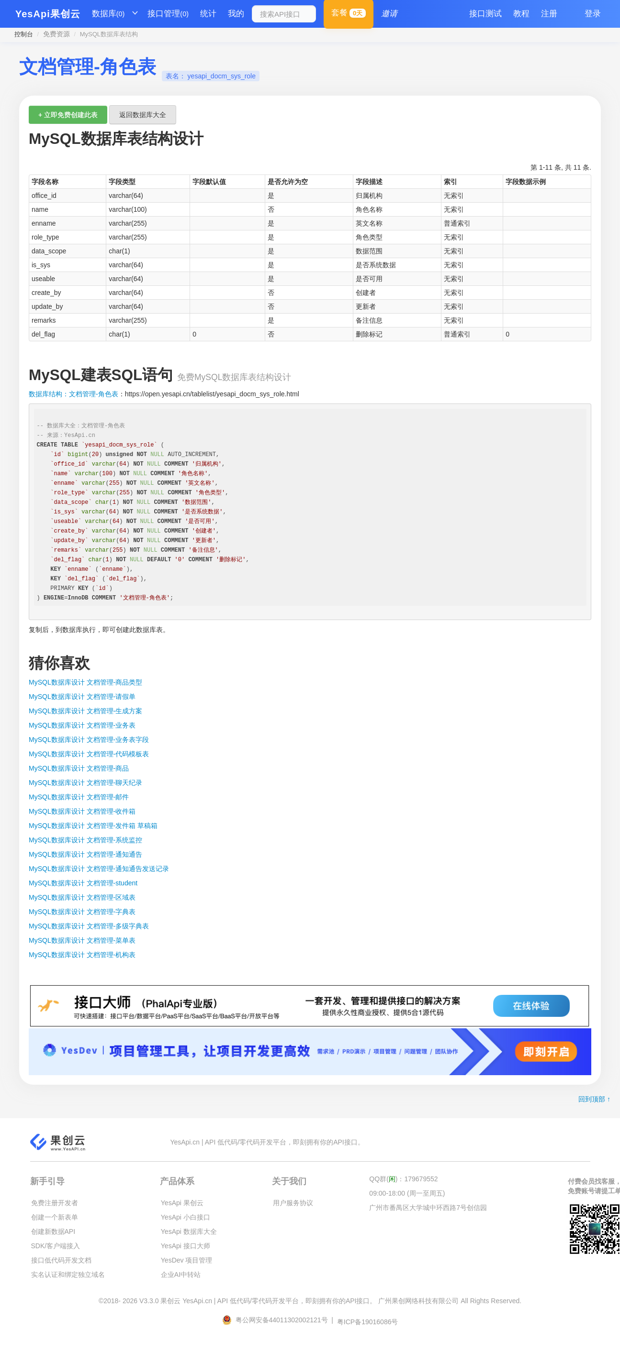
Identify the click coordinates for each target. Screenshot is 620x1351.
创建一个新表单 (54, 1217)
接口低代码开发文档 (61, 1260)
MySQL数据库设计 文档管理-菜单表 (82, 940)
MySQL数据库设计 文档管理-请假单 (82, 696)
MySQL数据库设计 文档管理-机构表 (82, 955)
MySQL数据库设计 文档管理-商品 (79, 768)
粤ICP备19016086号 (367, 1322)
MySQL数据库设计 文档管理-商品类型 (85, 682)
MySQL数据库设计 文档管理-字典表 (82, 911)
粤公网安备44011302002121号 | (278, 1320)
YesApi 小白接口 (185, 1217)
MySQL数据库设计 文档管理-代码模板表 (89, 754)
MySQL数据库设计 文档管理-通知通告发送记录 (99, 868)
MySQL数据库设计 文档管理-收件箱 (82, 811)
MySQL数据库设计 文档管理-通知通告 (85, 854)
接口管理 (168, 14)
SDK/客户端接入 (55, 1246)
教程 (521, 13)
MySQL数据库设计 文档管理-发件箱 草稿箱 (93, 825)
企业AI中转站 (181, 1274)
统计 (208, 13)
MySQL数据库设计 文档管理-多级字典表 (89, 926)
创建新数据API (53, 1231)
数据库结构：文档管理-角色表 (73, 394)
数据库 (108, 14)
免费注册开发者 (54, 1203)
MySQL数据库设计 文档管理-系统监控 (85, 840)
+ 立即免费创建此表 (68, 115)
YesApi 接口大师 (185, 1246)
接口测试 (485, 13)
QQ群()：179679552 (403, 1179)
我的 (236, 13)
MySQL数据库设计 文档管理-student (83, 883)
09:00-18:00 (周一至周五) (407, 1193)
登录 (593, 13)
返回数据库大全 (142, 115)
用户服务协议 (293, 1203)
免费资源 (56, 34)
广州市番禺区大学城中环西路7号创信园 (428, 1207)
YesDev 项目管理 (187, 1260)
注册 (549, 13)
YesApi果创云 (47, 14)
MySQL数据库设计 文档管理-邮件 (79, 797)
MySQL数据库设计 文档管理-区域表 (82, 897)
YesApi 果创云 (182, 1203)
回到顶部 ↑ (594, 1099)
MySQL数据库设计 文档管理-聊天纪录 (85, 782)
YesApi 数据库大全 (189, 1231)
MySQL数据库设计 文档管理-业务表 (82, 725)
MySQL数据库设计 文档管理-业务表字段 (89, 739)
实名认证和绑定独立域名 (68, 1274)
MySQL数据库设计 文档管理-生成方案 (85, 711)
